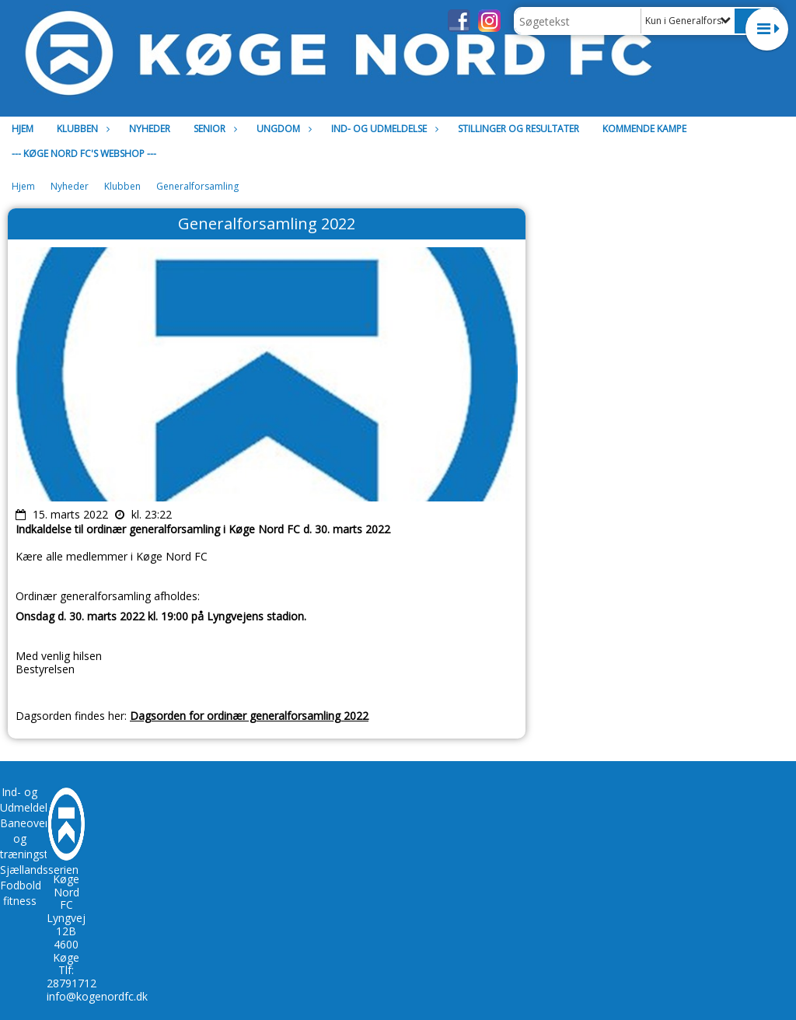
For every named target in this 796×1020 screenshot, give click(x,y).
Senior (213, 128)
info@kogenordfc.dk (97, 996)
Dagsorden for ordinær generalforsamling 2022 (249, 715)
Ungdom (282, 128)
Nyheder (149, 128)
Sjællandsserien (39, 869)
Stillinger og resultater (518, 128)
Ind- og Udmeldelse (383, 128)
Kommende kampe (644, 128)
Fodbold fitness (20, 893)
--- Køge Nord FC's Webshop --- (84, 153)
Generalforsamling (197, 186)
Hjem (22, 128)
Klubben (81, 128)
